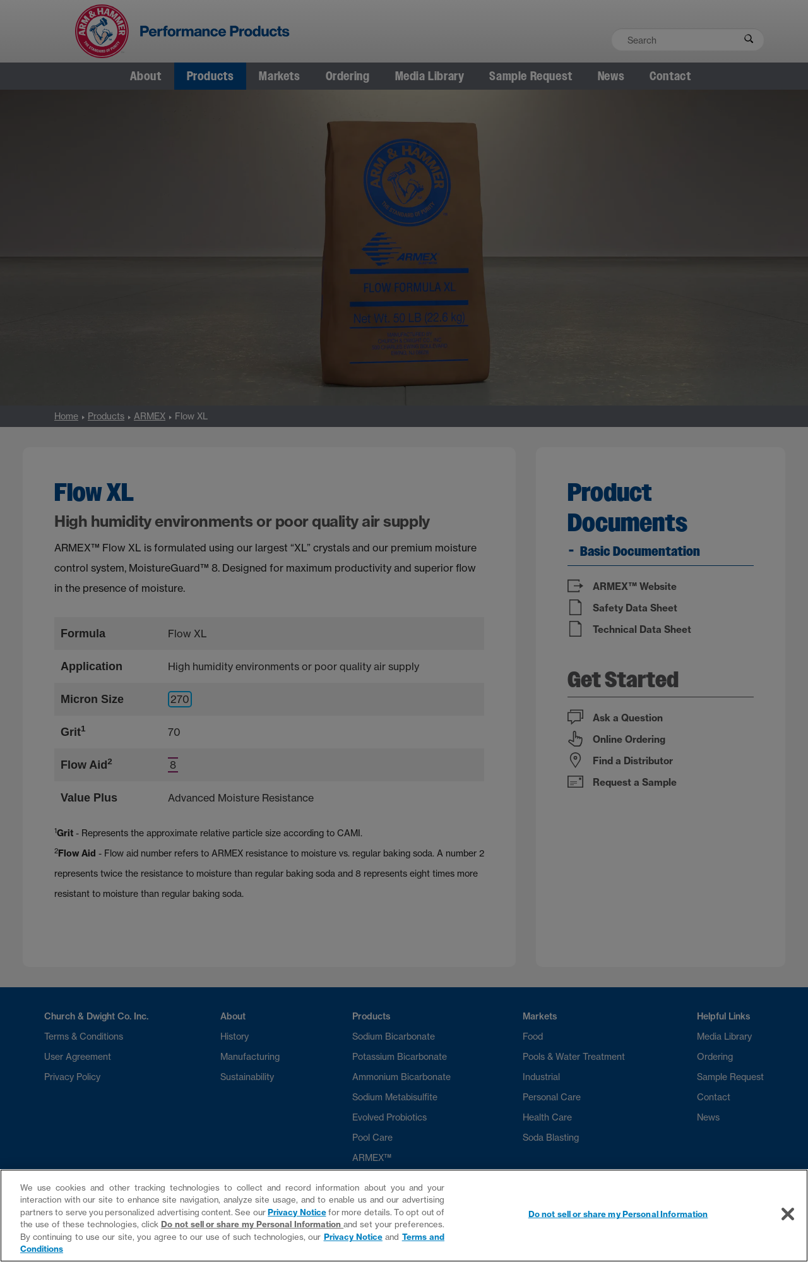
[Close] (788, 1214)
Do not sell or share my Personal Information (252, 1224)
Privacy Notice (297, 1212)
